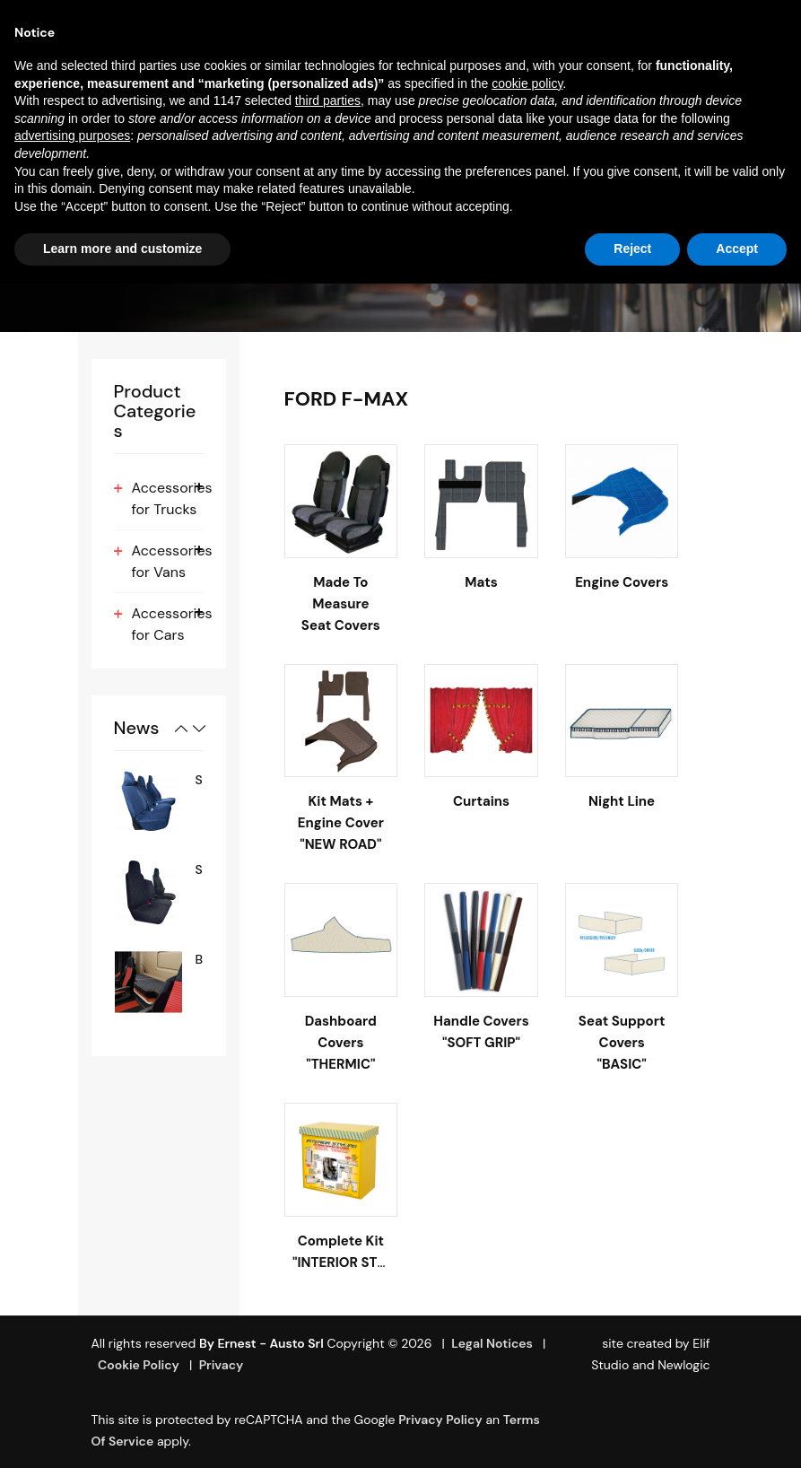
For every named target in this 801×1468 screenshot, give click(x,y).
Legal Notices (492, 1343)
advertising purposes (72, 135)
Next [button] (199, 729)
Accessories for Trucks (172, 498)
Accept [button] (737, 248)
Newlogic (683, 1365)
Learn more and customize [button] (122, 248)
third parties (328, 100)
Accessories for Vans (172, 561)
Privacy (221, 1365)
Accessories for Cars (172, 624)
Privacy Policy (440, 1419)
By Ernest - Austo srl (261, 1343)
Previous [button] (181, 729)
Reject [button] (632, 248)
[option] (159, 803)
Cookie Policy (138, 1365)
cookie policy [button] (527, 83)
